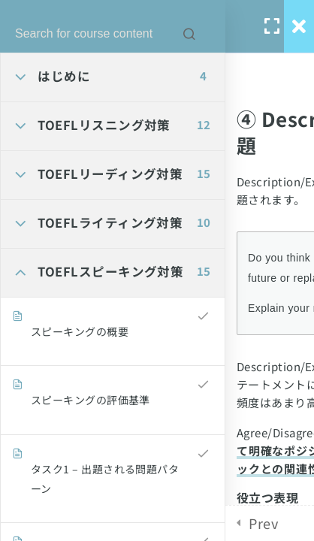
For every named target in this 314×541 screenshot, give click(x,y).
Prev (263, 523)
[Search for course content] (189, 34)
